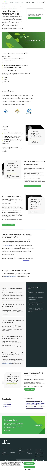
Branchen (11, 449)
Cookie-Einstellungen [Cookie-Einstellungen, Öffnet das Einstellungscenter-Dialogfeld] (29, 469)
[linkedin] (36, 460)
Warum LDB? (28, 2)
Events (19, 450)
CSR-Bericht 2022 (7, 404)
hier (21, 104)
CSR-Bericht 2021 (7, 406)
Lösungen (12, 2)
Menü (42, 2)
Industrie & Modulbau (5, 454)
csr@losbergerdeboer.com (10, 276)
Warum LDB (29, 449)
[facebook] (41, 460)
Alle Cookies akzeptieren (29, 463)
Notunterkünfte (12, 452)
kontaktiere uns (26, 260)
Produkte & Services (20, 448)
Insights (28, 452)
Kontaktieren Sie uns (38, 425)
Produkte (17, 2)
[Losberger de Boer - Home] (6, 442)
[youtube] (38, 460)
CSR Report (7, 245)
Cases (22, 2)
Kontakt (33, 2)
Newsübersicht (29, 453)
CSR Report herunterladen (29, 389)
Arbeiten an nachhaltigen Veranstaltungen (34, 401)
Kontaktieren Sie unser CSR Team (8, 224)
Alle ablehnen (29, 466)
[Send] (33, 460)
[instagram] (43, 460)
